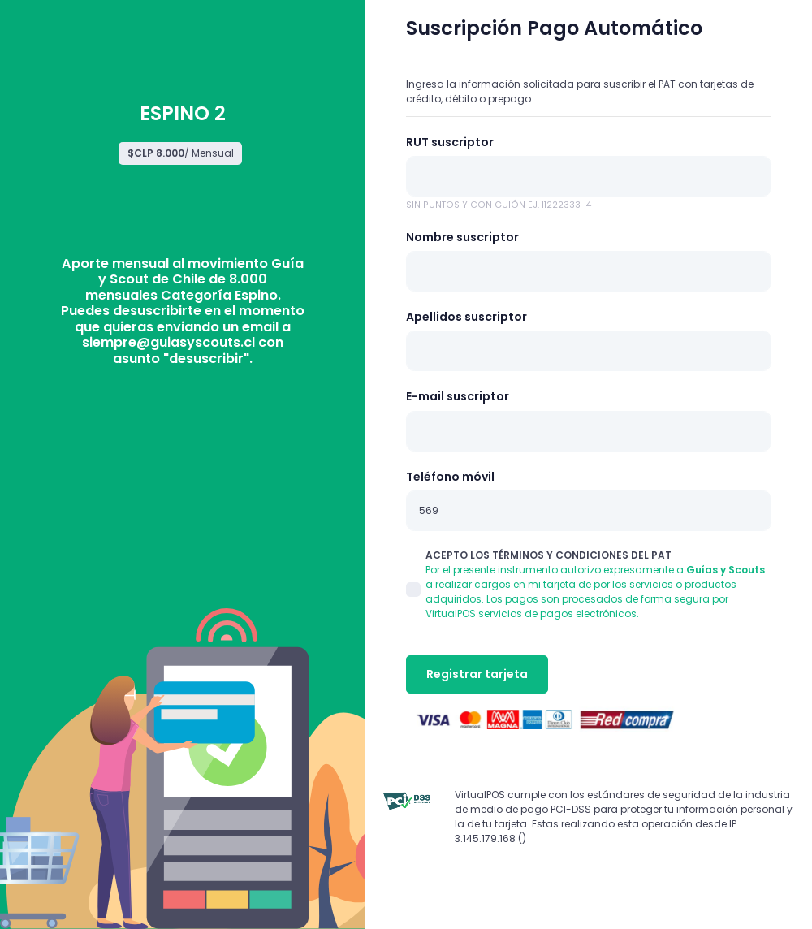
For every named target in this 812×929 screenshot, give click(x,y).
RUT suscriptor (450, 142)
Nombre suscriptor (462, 237)
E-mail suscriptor (457, 396)
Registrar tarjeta (477, 674)
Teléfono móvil (450, 477)
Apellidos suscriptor (466, 317)
